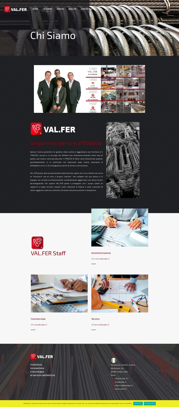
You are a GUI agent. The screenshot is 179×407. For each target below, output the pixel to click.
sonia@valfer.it (40, 325)
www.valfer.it (121, 389)
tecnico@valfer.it (101, 325)
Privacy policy (150, 403)
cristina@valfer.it (102, 259)
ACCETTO (138, 403)
